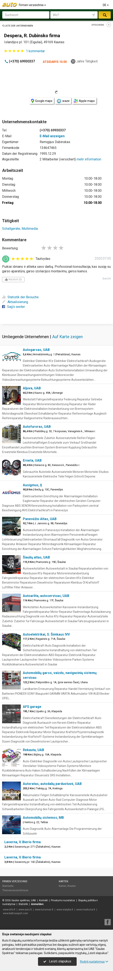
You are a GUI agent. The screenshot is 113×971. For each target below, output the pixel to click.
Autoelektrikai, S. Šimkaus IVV (46, 634)
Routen (72, 886)
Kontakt (43, 900)
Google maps (41, 101)
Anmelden (37, 904)
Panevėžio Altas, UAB (39, 519)
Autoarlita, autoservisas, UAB (46, 596)
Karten (63, 881)
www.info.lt (9, 909)
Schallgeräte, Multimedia (20, 229)
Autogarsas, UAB (36, 350)
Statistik (23, 904)
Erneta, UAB (32, 460)
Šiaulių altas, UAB (36, 557)
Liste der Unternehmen (17, 25)
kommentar (35, 51)
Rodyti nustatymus (94, 961)
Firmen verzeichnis (33, 5)
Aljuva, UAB (32, 388)
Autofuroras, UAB (37, 427)
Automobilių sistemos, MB (43, 818)
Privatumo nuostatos (63, 900)
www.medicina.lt (85, 909)
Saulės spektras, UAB (23, 900)
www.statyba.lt (64, 909)
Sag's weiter (13, 307)
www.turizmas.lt (44, 909)
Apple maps (84, 101)
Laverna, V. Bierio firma (22, 842)
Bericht (107, 278)
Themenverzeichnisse (15, 890)
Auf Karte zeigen (67, 336)
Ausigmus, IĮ (32, 485)
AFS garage (32, 707)
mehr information (89, 159)
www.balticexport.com (15, 913)
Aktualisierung (15, 302)
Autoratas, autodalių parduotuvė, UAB (52, 784)
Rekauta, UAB (33, 750)
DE (106, 5)
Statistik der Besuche (20, 297)
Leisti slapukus (57, 961)
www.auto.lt (25, 909)
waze (63, 101)
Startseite (8, 886)
